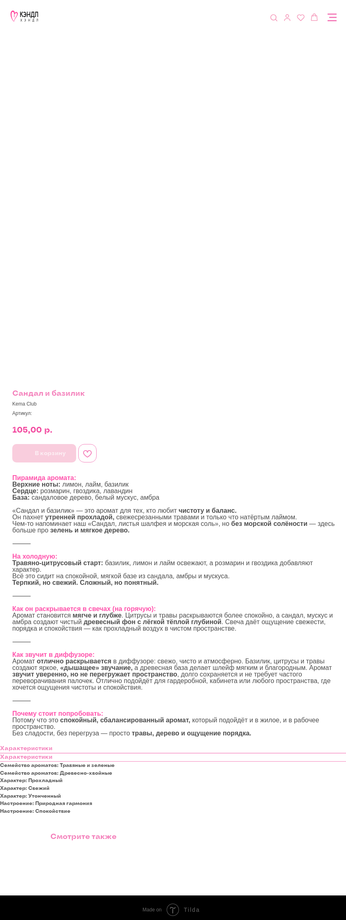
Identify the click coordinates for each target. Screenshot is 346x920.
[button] (274, 17)
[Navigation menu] (332, 18)
